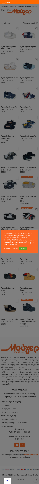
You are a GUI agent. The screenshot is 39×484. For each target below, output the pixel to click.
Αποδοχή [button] (23, 248)
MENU (8, 2)
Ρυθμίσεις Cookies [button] (11, 248)
